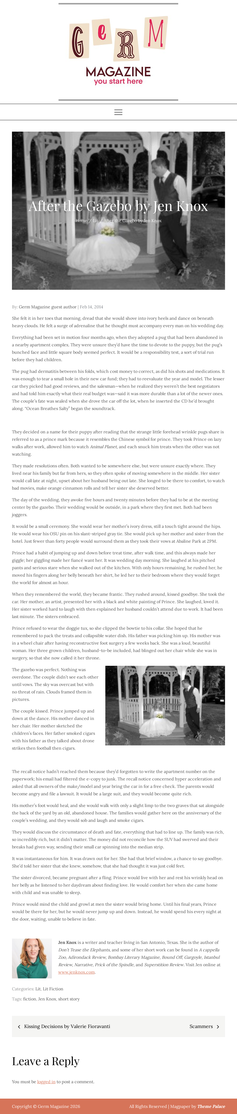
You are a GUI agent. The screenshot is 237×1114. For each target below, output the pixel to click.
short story (69, 998)
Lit (38, 988)
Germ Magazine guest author (48, 306)
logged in (46, 1081)
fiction (29, 998)
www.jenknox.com (76, 972)
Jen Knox (47, 998)
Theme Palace (211, 1106)
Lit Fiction (53, 988)
